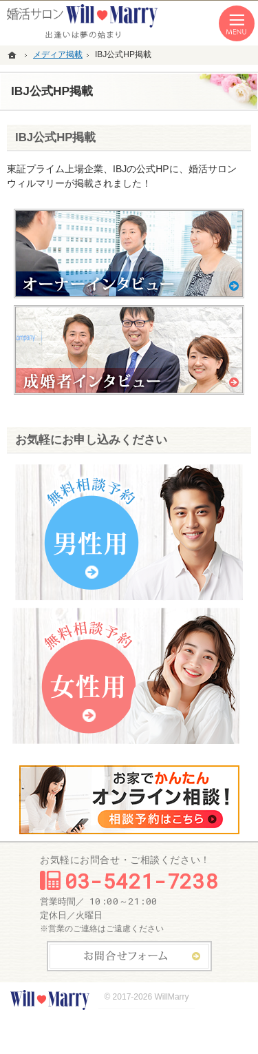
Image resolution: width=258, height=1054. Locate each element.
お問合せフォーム (129, 956)
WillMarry (171, 997)
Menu (237, 23)
